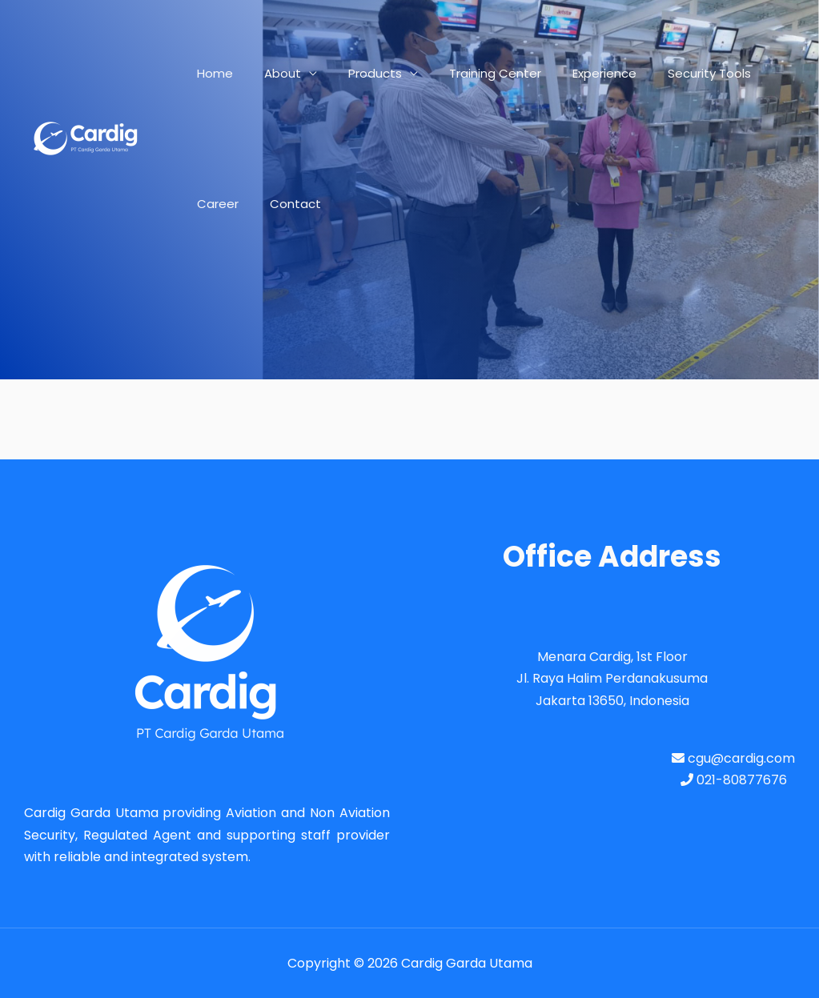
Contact (218, 203)
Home (211, 73)
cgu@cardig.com (733, 758)
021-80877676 (733, 780)
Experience (572, 73)
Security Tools (669, 73)
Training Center (470, 73)
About (271, 73)
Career (756, 73)
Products (356, 73)
